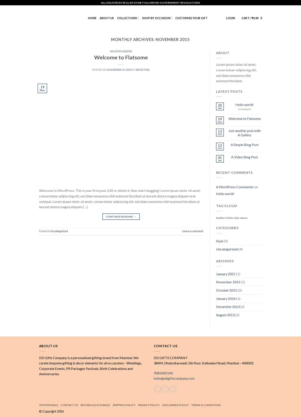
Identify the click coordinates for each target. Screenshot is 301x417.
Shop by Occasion (157, 18)
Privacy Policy (149, 405)
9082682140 (163, 373)
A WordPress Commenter (235, 187)
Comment (244, 109)
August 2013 (225, 315)
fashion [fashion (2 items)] (229, 217)
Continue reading (121, 217)
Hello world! (244, 104)
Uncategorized (121, 51)
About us (107, 18)
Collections (128, 18)
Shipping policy (124, 405)
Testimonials (48, 405)
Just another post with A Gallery (245, 133)
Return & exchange (95, 405)
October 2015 (226, 290)
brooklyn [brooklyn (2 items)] (220, 217)
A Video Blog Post (244, 157)
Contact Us (69, 405)
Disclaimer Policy (175, 405)
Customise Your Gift (191, 18)
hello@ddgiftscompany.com (174, 378)
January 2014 (226, 298)
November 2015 (228, 282)
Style (219, 241)
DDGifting (143, 69)
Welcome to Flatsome (121, 57)
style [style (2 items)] (236, 217)
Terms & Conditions (206, 405)
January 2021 (226, 274)
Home (92, 18)
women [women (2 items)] (243, 217)
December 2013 (228, 307)
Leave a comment (192, 231)
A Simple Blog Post (245, 145)
